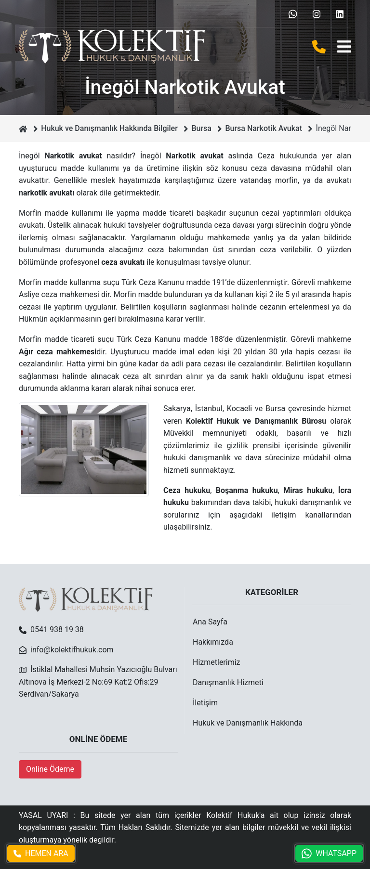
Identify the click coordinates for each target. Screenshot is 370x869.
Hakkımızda (213, 642)
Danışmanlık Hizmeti (228, 682)
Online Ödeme (50, 769)
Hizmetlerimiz (216, 662)
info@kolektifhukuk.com (72, 649)
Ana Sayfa (210, 621)
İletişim (205, 702)
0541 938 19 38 (57, 629)
